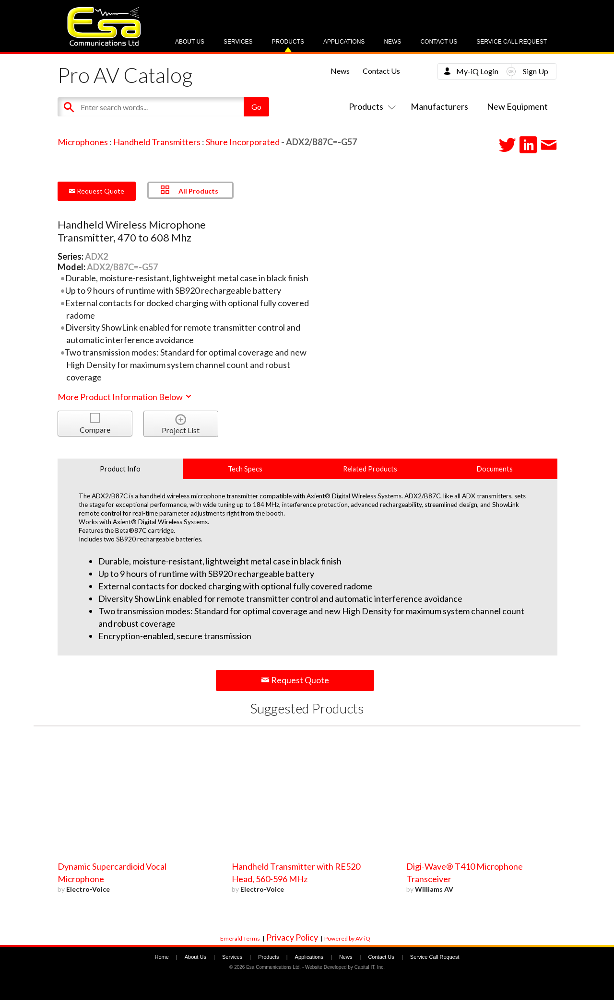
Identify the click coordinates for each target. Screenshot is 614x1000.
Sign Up (535, 71)
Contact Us (438, 41)
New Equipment (517, 106)
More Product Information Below (125, 396)
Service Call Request (511, 41)
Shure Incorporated (243, 142)
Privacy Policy (292, 937)
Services (238, 41)
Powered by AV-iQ (347, 938)
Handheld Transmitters (157, 142)
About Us (189, 41)
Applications (344, 41)
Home (161, 957)
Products (288, 41)
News (392, 41)
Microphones (83, 142)
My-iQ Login (477, 71)
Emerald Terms (240, 938)
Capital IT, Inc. (369, 967)
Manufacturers (439, 106)
